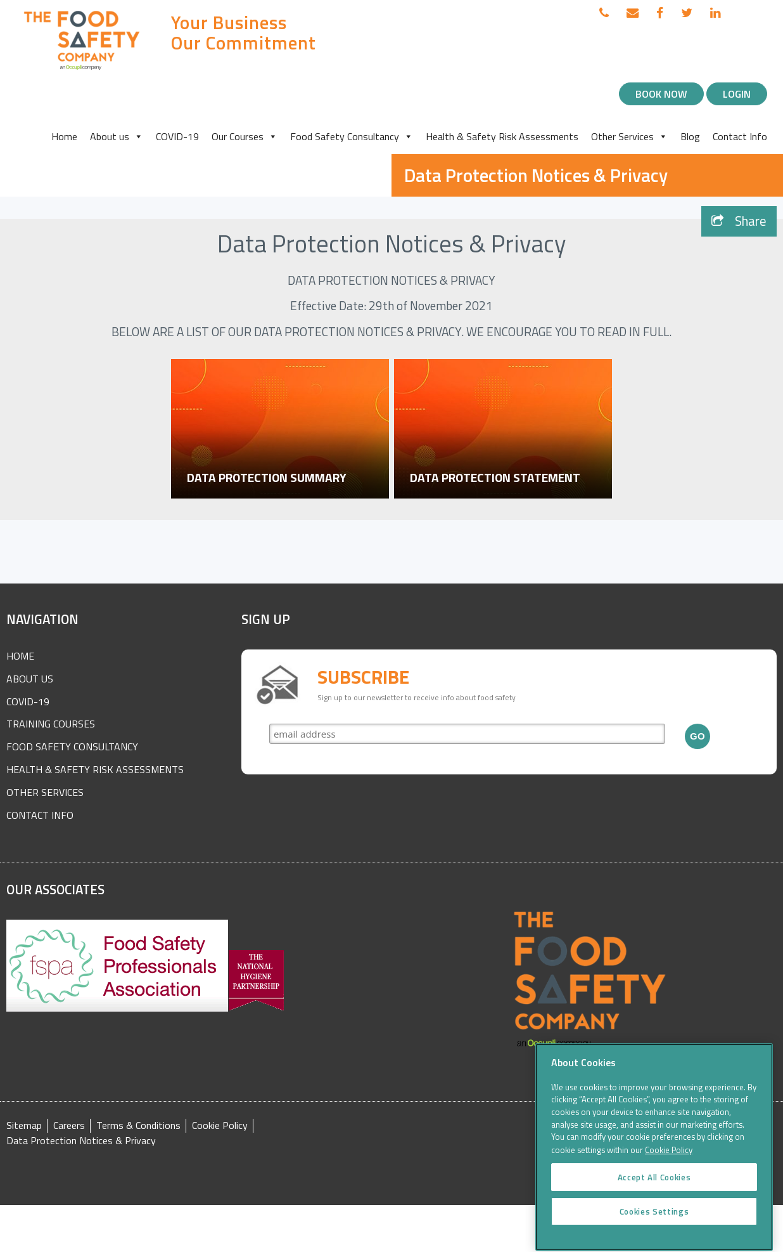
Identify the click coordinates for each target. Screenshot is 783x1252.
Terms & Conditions (138, 1125)
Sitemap (24, 1125)
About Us (29, 678)
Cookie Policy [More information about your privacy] (668, 1161)
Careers (69, 1125)
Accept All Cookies (654, 1188)
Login (737, 93)
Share (739, 221)
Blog (690, 136)
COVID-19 (177, 136)
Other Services (629, 136)
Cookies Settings (654, 1222)
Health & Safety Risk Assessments (502, 136)
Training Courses (50, 723)
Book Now (661, 93)
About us (116, 136)
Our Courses (244, 136)
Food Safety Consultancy (351, 136)
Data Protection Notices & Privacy (81, 1140)
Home (64, 136)
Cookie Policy (220, 1125)
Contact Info (740, 136)
